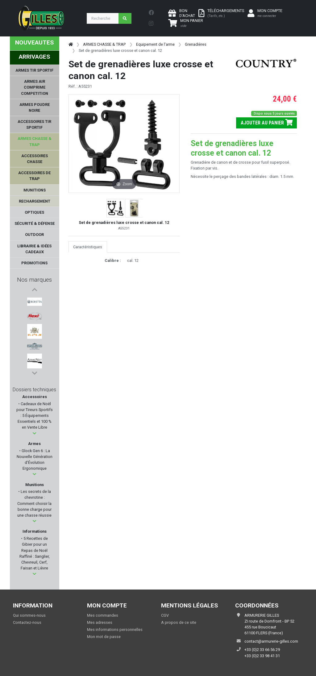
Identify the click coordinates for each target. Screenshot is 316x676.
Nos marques (34, 279)
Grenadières (195, 44)
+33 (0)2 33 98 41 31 (262, 655)
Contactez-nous (27, 622)
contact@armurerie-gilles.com (271, 641)
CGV (165, 615)
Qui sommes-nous (29, 615)
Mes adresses (99, 622)
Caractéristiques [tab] (87, 247)
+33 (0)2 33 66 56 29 (262, 649)
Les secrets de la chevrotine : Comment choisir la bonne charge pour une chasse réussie (34, 503)
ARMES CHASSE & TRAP (104, 44)
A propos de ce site (178, 622)
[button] (34, 433)
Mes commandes (102, 615)
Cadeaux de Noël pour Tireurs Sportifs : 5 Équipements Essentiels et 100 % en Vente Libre (34, 415)
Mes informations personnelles (115, 629)
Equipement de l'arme (155, 44)
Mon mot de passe (104, 636)
